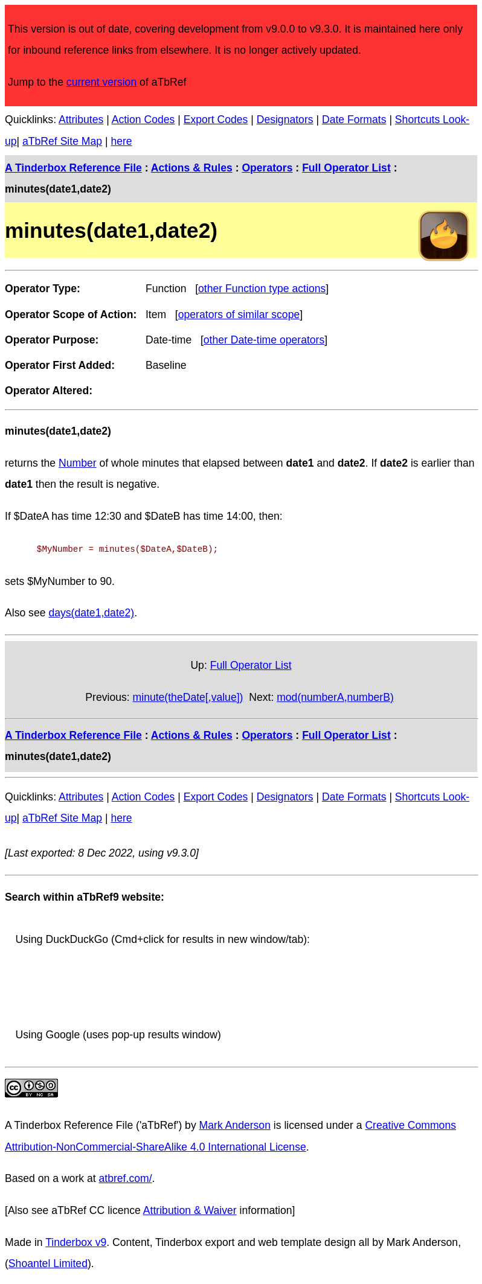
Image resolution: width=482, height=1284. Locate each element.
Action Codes (143, 119)
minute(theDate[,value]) (188, 696)
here (121, 141)
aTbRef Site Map (62, 141)
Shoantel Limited (48, 1262)
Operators (267, 168)
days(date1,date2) (91, 611)
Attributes (81, 119)
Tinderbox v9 (75, 1241)
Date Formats (354, 119)
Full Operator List (346, 168)
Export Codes (216, 119)
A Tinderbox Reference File (73, 168)
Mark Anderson (235, 1124)
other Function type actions (262, 289)
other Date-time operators (264, 340)
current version (101, 82)
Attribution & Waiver (190, 1209)
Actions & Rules (192, 168)
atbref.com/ (125, 1177)
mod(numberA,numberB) (335, 696)
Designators (285, 119)
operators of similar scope (239, 314)
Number (78, 463)
